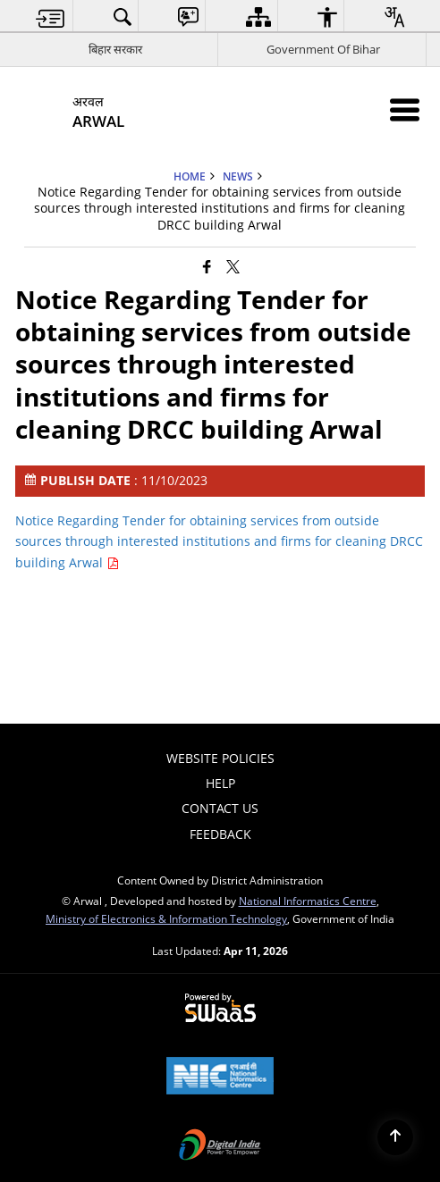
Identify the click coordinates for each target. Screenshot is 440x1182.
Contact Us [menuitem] (220, 808)
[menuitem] (50, 16)
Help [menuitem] (220, 783)
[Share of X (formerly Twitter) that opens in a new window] (233, 265)
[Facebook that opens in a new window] (207, 265)
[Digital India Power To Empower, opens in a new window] (220, 1146)
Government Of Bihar (323, 49)
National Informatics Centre (308, 900)
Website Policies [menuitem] (220, 758)
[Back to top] (395, 1137)
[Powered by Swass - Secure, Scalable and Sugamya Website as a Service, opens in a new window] (220, 1009)
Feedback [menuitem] (220, 834)
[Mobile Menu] (404, 109)
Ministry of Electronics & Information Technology (166, 918)
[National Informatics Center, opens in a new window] (220, 1077)
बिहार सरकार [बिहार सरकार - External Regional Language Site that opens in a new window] (115, 49)
